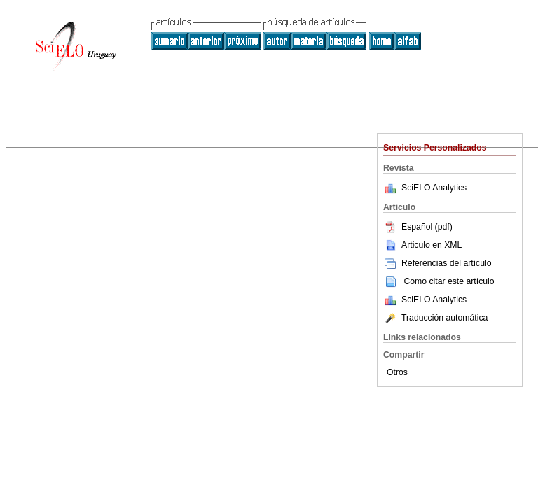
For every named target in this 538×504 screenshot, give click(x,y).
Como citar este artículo (449, 281)
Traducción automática (435, 318)
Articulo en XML (422, 245)
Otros (397, 372)
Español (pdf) (418, 227)
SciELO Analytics (434, 187)
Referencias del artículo (437, 263)
